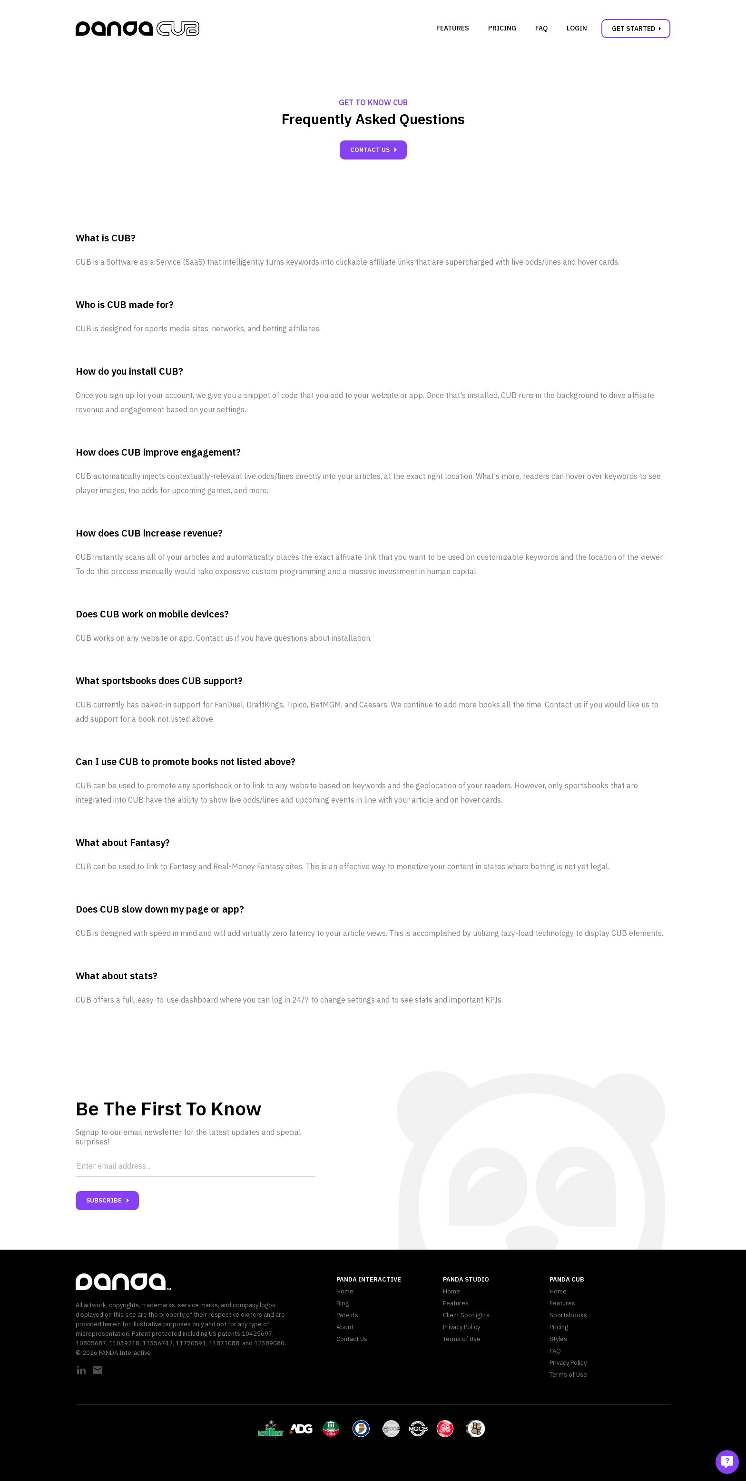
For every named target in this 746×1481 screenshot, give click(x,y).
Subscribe (109, 1200)
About (344, 1327)
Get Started (638, 28)
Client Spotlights (466, 1315)
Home (344, 1291)
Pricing (502, 28)
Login (577, 28)
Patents (347, 1315)
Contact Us (375, 149)
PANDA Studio (466, 1279)
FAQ (541, 28)
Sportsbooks (568, 1315)
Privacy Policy (461, 1327)
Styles (558, 1339)
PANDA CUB (567, 1279)
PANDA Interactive (368, 1279)
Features (452, 28)
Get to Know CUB (373, 102)
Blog (342, 1303)
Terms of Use (462, 1339)
